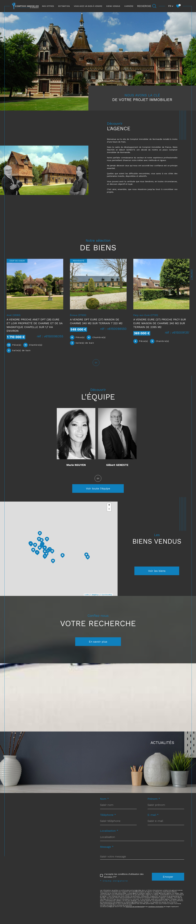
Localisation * (109, 831)
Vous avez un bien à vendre (88, 6)
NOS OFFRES (48, 6)
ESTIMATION (64, 6)
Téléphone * (108, 815)
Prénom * (154, 799)
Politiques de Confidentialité (135, 907)
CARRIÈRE (128, 6)
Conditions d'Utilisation (156, 907)
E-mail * (153, 815)
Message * (107, 847)
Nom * (104, 799)
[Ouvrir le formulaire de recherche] (147, 6)
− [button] (109, 510)
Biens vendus (113, 6)
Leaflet (86, 595)
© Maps (94, 595)
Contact (191, 274)
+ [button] (109, 506)
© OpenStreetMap (106, 595)
